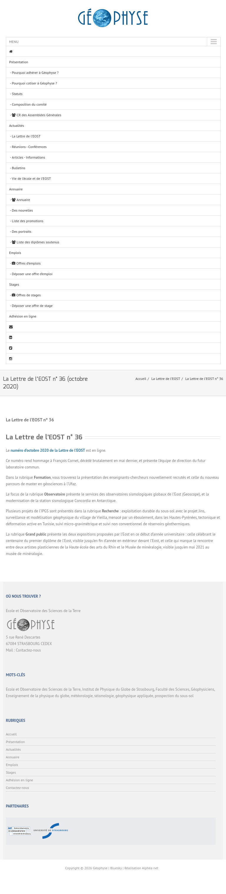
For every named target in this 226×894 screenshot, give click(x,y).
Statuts (17, 94)
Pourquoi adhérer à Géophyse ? (35, 72)
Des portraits (21, 231)
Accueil (140, 378)
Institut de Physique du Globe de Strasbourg (118, 689)
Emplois (15, 252)
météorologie (82, 695)
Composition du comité (29, 104)
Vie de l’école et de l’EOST (31, 178)
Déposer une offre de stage (32, 305)
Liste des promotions (27, 221)
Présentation (18, 62)
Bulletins (18, 168)
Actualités (16, 125)
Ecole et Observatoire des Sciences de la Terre (43, 689)
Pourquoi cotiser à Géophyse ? (34, 83)
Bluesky (116, 868)
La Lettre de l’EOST (26, 136)
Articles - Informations (28, 157)
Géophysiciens (202, 689)
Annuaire (16, 189)
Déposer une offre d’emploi (32, 274)
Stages (14, 284)
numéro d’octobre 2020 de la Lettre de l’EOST (48, 450)
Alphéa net (150, 868)
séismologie (104, 695)
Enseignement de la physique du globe (37, 695)
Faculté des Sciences (172, 689)
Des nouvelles (22, 210)
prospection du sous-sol (174, 695)
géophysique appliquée (134, 695)
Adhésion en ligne (22, 316)
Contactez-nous (28, 650)
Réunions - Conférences (29, 146)
